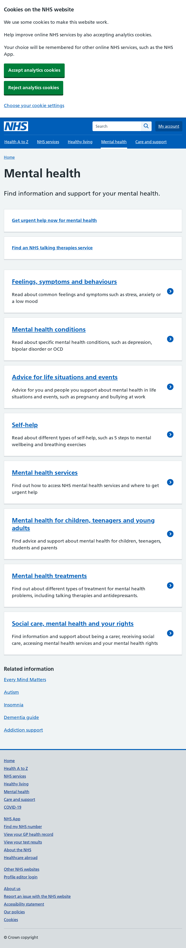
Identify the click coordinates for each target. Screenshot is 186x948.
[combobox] (117, 126)
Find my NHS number (23, 826)
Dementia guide (21, 717)
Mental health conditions (49, 329)
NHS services (48, 141)
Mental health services (45, 472)
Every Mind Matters (25, 679)
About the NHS (17, 849)
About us (12, 888)
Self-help (25, 425)
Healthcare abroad (21, 857)
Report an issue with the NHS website (37, 896)
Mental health (16, 791)
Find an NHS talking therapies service (52, 248)
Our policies (14, 911)
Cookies (11, 919)
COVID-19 (12, 807)
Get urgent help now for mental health (54, 220)
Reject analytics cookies (33, 87)
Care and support (151, 141)
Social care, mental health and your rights (73, 623)
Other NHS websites (21, 869)
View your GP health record (28, 834)
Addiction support (23, 730)
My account (168, 126)
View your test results (23, 842)
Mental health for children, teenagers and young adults (83, 524)
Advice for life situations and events (65, 377)
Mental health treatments (49, 576)
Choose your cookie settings (34, 105)
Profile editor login (21, 877)
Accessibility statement (24, 904)
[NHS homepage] (16, 126)
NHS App (12, 818)
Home (9, 157)
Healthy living (80, 141)
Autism (11, 692)
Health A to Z (16, 141)
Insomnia (13, 705)
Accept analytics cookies (34, 70)
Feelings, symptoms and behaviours (64, 281)
